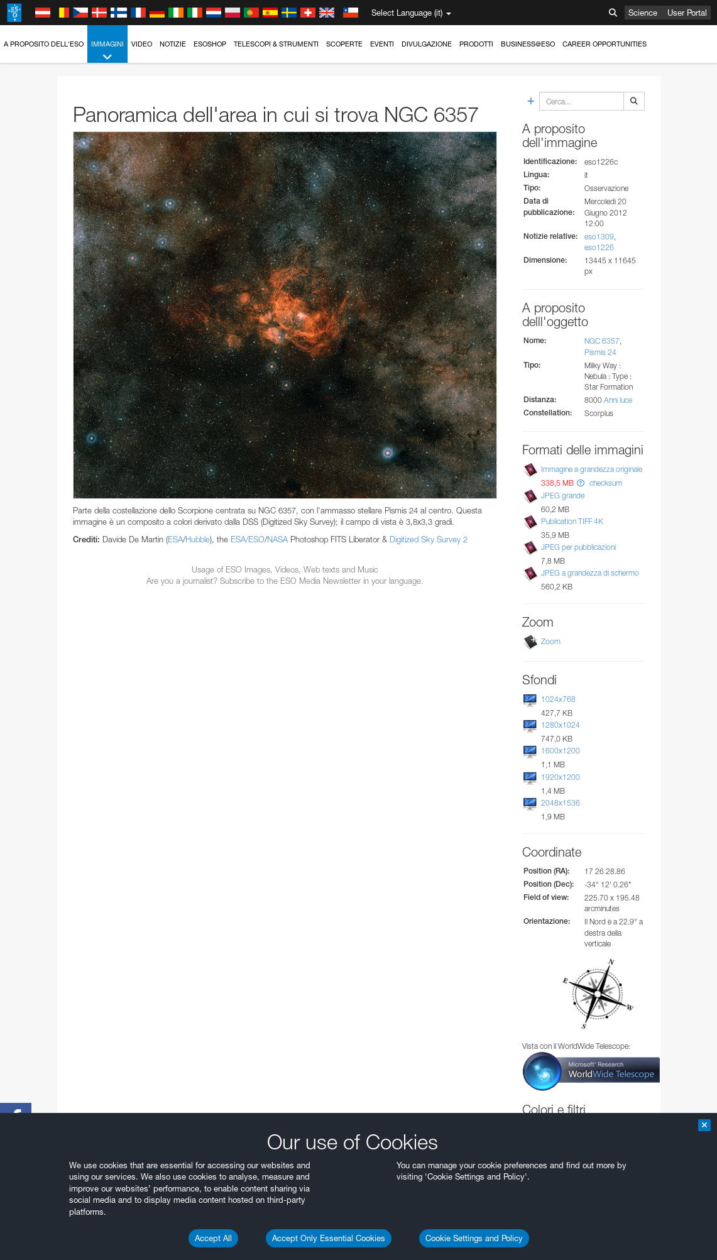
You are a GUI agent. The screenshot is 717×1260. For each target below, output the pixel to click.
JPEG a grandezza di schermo (590, 573)
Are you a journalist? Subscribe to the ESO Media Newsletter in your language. (285, 581)
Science (642, 13)
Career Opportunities (604, 44)
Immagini (107, 51)
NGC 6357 (602, 341)
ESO (256, 539)
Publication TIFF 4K (572, 521)
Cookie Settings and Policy (474, 1238)
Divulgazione (427, 44)
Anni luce (618, 400)
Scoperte (344, 44)
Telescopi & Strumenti (276, 44)
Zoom (551, 641)
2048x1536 (560, 803)
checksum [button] (605, 483)
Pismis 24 (600, 352)
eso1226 (599, 247)
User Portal (687, 13)
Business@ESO (528, 44)
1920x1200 (560, 777)
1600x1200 (560, 750)
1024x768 (558, 699)
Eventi (382, 44)
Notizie (173, 44)
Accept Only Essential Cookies (328, 1238)
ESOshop (210, 44)
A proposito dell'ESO (44, 44)
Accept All (213, 1238)
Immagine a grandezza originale (591, 469)
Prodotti (476, 44)
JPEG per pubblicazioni (578, 547)
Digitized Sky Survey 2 (429, 539)
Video (141, 44)
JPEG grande (562, 495)
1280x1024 (560, 725)
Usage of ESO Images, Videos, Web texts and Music (285, 569)
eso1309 (599, 236)
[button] (580, 483)
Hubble (197, 539)
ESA (175, 539)
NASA (277, 539)
